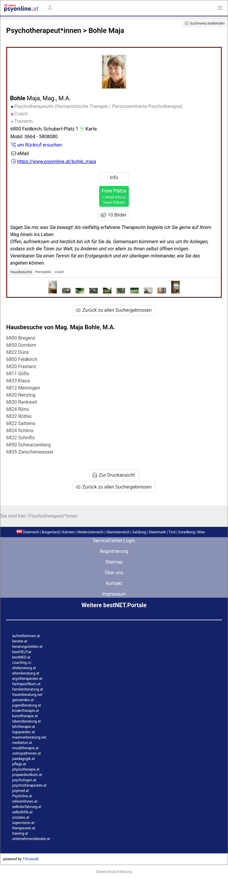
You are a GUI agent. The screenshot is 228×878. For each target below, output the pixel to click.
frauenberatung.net (27, 695)
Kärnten (68, 532)
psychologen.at (24, 780)
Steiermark (157, 532)
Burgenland (51, 532)
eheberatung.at (24, 668)
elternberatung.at (25, 673)
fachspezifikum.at (26, 684)
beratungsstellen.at (27, 647)
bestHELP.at (21, 652)
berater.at (19, 641)
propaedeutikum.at (27, 775)
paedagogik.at (23, 759)
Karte (87, 129)
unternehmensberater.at (31, 839)
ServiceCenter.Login (114, 540)
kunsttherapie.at (25, 716)
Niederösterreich (90, 532)
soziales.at (20, 817)
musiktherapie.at (25, 748)
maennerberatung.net (29, 737)
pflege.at (19, 764)
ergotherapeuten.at (27, 679)
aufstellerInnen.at (26, 636)
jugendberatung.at (26, 705)
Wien (201, 532)
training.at (20, 833)
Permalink (43, 272)
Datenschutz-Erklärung (114, 872)
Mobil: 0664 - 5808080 (34, 136)
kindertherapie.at (25, 711)
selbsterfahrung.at (26, 807)
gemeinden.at (23, 700)
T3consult (31, 859)
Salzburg (139, 532)
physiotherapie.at (25, 769)
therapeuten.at (23, 828)
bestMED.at (21, 657)
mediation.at (22, 743)
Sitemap (114, 562)
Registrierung (114, 551)
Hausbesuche (21, 272)
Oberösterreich (118, 532)
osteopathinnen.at (26, 753)
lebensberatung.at (26, 721)
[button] (220, 8)
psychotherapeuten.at (29, 785)
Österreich (28, 532)
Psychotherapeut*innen (43, 30)
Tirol (171, 532)
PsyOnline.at (22, 796)
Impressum (114, 594)
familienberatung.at (27, 689)
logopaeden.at (23, 732)
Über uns (113, 572)
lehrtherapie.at (23, 727)
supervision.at (23, 823)
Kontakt (114, 583)
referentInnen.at (24, 801)
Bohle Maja (106, 30)
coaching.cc (21, 663)
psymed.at (20, 791)
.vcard (59, 272)
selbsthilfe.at (22, 812)
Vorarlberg (186, 532)
